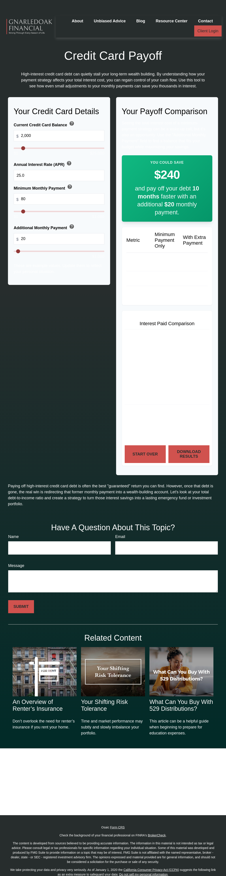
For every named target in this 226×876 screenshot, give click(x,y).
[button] (77, 7)
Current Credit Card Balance (44, 111)
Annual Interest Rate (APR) (43, 150)
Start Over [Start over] (145, 441)
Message (16, 552)
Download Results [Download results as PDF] (189, 440)
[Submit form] (21, 593)
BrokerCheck (157, 822)
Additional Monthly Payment (44, 214)
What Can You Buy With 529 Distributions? (181, 692)
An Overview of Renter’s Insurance (38, 692)
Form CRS (117, 814)
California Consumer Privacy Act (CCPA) (151, 856)
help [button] (71, 110)
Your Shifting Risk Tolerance (104, 692)
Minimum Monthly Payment (43, 174)
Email (120, 523)
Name (13, 523)
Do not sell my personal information (143, 861)
